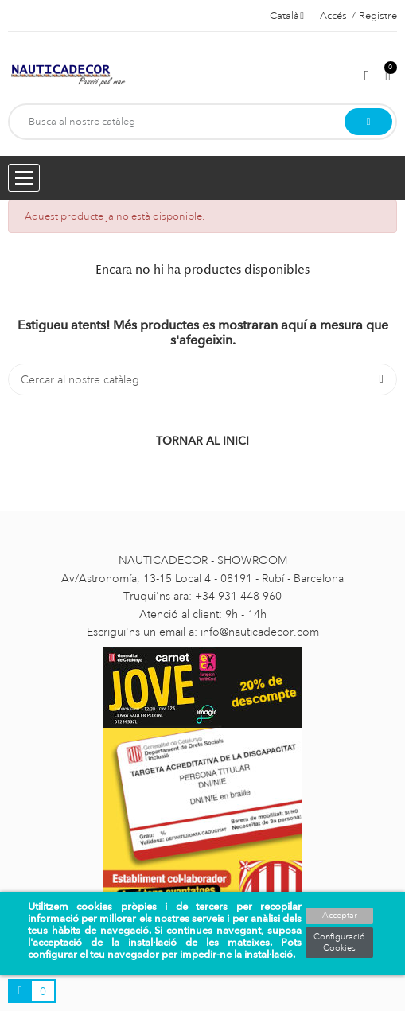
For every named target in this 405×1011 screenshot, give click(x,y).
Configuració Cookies (339, 942)
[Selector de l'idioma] (287, 16)
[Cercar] (202, 379)
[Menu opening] (24, 178)
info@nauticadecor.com (260, 631)
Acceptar (339, 915)
